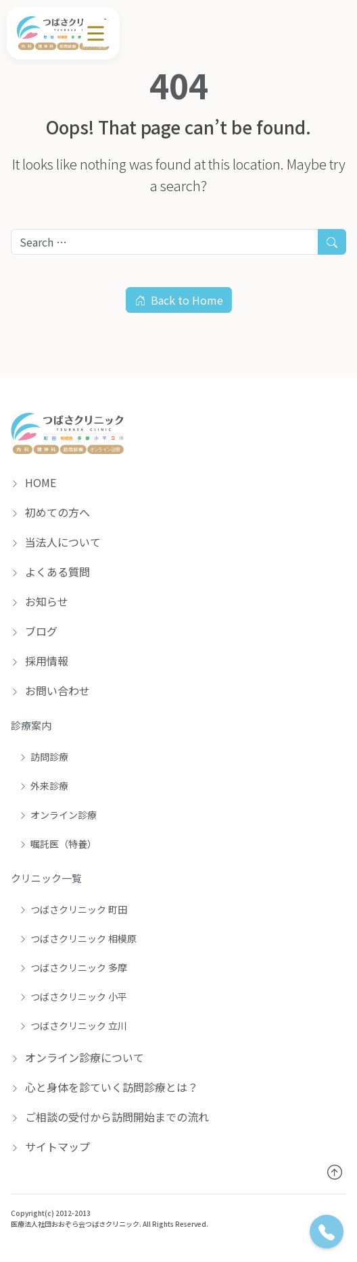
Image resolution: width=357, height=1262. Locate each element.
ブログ (34, 631)
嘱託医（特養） (58, 844)
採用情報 (39, 661)
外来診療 (43, 785)
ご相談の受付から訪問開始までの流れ (110, 1117)
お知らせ (39, 601)
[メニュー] (96, 33)
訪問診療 (43, 756)
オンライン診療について (77, 1057)
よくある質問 (50, 571)
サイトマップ (50, 1146)
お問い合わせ (50, 690)
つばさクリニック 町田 (73, 909)
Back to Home (179, 300)
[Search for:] (164, 242)
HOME (33, 482)
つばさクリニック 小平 (73, 996)
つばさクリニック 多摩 (73, 967)
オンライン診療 (58, 815)
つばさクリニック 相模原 (78, 938)
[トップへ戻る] (334, 1171)
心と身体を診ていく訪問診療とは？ (104, 1087)
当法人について (56, 542)
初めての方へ (50, 512)
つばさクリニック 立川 (73, 1025)
